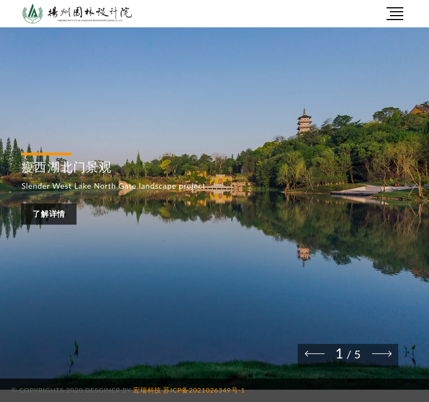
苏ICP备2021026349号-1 (204, 390)
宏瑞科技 (147, 390)
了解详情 (48, 214)
